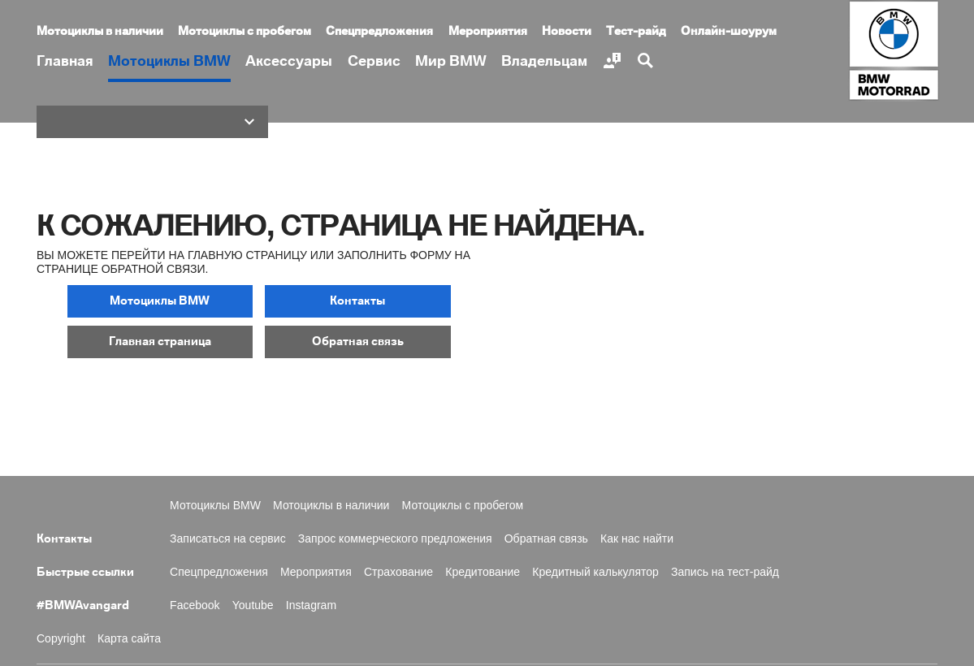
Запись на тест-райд (725, 569)
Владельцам (544, 61)
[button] (152, 122)
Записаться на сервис (228, 536)
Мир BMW (451, 61)
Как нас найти (636, 536)
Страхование (398, 569)
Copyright (61, 635)
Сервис (374, 61)
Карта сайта (129, 635)
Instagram (311, 602)
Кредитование (482, 569)
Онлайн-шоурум (729, 31)
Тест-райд (636, 31)
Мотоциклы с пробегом (244, 31)
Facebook (194, 602)
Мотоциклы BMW (169, 61)
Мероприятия (487, 31)
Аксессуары (288, 61)
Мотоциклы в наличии (100, 31)
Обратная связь (546, 536)
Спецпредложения (379, 31)
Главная (65, 61)
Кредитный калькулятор (595, 569)
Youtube (253, 602)
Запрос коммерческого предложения (395, 536)
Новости (566, 31)
